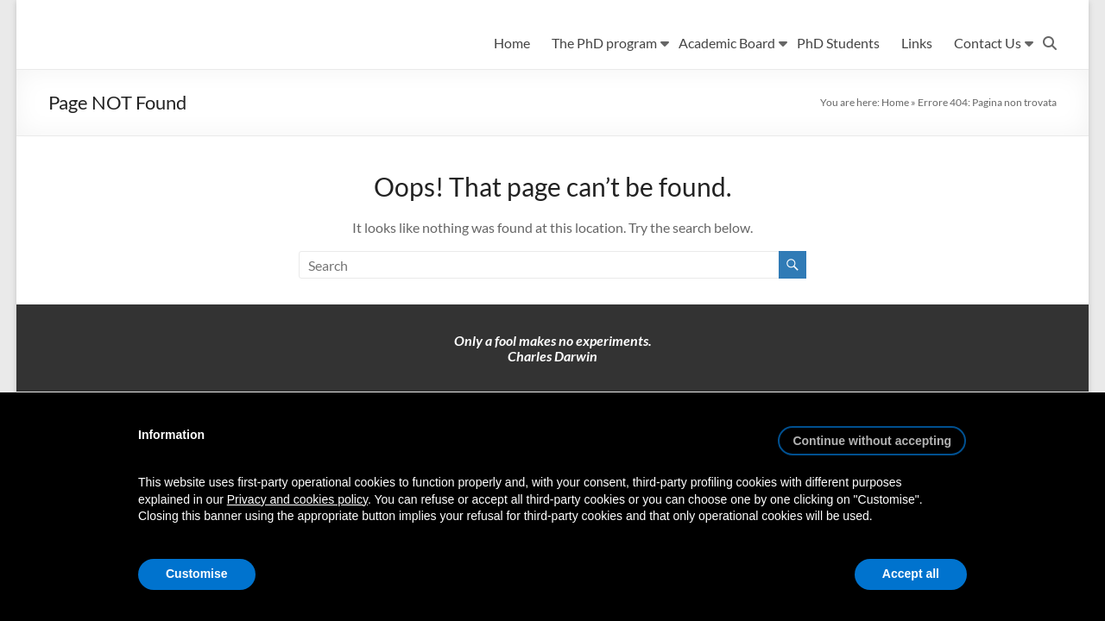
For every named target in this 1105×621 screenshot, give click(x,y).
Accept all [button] (910, 573)
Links (916, 42)
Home (512, 42)
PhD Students (838, 42)
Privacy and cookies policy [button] (297, 499)
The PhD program (604, 42)
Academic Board (727, 42)
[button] (872, 434)
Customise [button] (197, 573)
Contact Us (987, 42)
